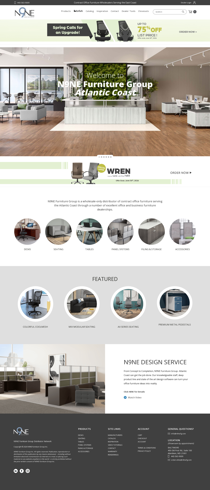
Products (66, 11)
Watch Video (135, 397)
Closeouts (143, 11)
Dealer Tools (128, 11)
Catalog (90, 11)
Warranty (112, 451)
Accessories (83, 451)
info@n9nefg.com (178, 433)
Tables (81, 441)
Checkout (142, 438)
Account (142, 441)
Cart (140, 435)
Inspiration (102, 11)
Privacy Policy (144, 451)
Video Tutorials (115, 445)
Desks (81, 435)
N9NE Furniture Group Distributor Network (32, 441)
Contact (115, 11)
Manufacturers (115, 435)
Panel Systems (84, 445)
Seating (81, 438)
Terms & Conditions (147, 448)
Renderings (113, 454)
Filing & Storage (85, 448)
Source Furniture (28, 12)
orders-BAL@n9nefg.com (181, 460)
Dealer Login (186, 2)
